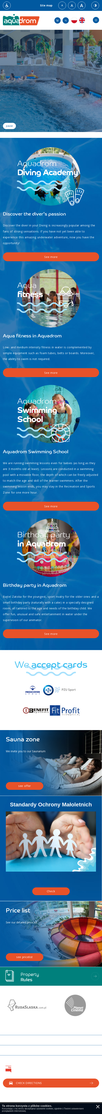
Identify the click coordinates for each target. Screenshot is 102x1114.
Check (51, 891)
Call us (21, 1096)
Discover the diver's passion (34, 214)
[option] (51, 81)
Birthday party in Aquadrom (34, 585)
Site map (46, 5)
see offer (24, 786)
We (51, 664)
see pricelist (24, 957)
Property (51, 976)
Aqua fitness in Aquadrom (32, 336)
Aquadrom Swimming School (35, 452)
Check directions (29, 1083)
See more (51, 257)
